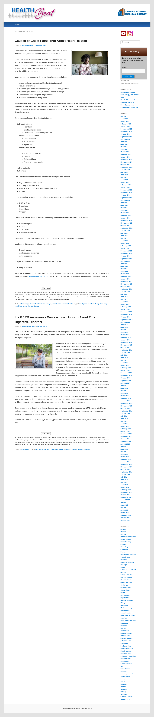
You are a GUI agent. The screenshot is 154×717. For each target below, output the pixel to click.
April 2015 (124, 454)
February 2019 (125, 337)
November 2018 (126, 345)
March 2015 (124, 457)
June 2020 (124, 297)
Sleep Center (125, 669)
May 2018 (123, 360)
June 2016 (124, 418)
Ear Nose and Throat (128, 570)
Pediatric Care (125, 646)
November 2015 (126, 436)
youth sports (125, 699)
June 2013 (124, 505)
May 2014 (123, 482)
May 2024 (123, 177)
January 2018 (125, 370)
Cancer (123, 544)
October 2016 (125, 408)
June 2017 (124, 388)
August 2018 (125, 352)
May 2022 (123, 238)
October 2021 (125, 256)
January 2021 (125, 279)
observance (25, 449)
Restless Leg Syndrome (129, 107)
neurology (124, 623)
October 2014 (125, 469)
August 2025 (125, 139)
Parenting (124, 643)
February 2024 (125, 185)
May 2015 (123, 452)
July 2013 (124, 502)
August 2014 (125, 474)
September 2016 (126, 411)
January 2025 (125, 157)
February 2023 (125, 215)
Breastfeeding (125, 542)
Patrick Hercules (40, 45)
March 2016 (124, 426)
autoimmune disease (128, 537)
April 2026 (124, 119)
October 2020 (125, 286)
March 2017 (124, 396)
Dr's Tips (123, 565)
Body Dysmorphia (127, 105)
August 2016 (125, 413)
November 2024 (126, 162)
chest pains (83, 304)
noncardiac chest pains (31, 306)
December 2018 (126, 342)
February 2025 (125, 154)
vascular (123, 694)
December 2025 (126, 129)
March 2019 (124, 335)
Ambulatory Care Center (38, 276)
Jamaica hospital (77, 449)
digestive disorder (127, 562)
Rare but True (125, 659)
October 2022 (125, 225)
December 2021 (126, 251)
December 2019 (126, 312)
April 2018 (124, 363)
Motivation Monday (127, 615)
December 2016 (126, 403)
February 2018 (125, 368)
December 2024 (126, 159)
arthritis (123, 532)
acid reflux (39, 449)
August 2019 (125, 322)
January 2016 (125, 431)
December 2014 (126, 464)
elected (123, 572)
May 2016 (123, 421)
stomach (87, 449)
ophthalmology (126, 633)
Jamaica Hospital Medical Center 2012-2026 (77, 708)
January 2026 (125, 126)
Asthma (123, 534)
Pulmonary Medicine (128, 656)
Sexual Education (126, 664)
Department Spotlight (128, 554)
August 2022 (125, 231)
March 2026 (124, 121)
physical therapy (126, 648)
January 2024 (125, 187)
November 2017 (126, 375)
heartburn (91, 304)
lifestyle (48, 304)
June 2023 (124, 205)
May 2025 (123, 147)
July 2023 (124, 203)
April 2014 (124, 485)
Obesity (123, 628)
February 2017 (125, 398)
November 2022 (126, 223)
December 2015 (126, 434)
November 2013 (126, 492)
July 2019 (124, 325)
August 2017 (125, 383)
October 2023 (125, 195)
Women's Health (67, 304)
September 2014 (126, 472)
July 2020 (124, 294)
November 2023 (126, 192)
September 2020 (126, 289)
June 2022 (124, 236)
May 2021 (123, 269)
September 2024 (126, 167)
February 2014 (125, 490)
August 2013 (125, 500)
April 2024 (124, 180)
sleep (122, 666)
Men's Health (56, 304)
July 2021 (124, 264)
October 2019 (125, 317)
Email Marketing (126, 83)
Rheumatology (125, 661)
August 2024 (125, 170)
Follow (46, 288)
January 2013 (125, 518)
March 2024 (124, 182)
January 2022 (125, 248)
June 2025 (124, 144)
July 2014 (124, 477)
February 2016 (125, 429)
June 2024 (124, 175)
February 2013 (125, 515)
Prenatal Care (125, 653)
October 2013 (125, 495)
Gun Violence (125, 590)
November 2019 (126, 314)
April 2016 (124, 424)
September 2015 (126, 441)
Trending (123, 689)
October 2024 (125, 164)
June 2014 (124, 479)
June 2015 (124, 449)
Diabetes (123, 559)
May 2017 (123, 391)
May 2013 (123, 507)
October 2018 (125, 347)
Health (43, 304)
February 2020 (125, 307)
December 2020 (126, 281)
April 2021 (124, 271)
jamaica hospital (126, 600)
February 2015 (125, 459)
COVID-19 (124, 549)
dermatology (125, 557)
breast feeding (125, 539)
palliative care (125, 641)
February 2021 (125, 276)
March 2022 (124, 243)
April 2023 (124, 210)
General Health (34, 304)
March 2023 (124, 213)
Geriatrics (124, 585)
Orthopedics (125, 636)
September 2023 (126, 198)
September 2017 (126, 380)
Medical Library (126, 608)
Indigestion (99, 304)
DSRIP (122, 567)
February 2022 (125, 246)
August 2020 (125, 291)
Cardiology (25, 304)
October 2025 (125, 134)
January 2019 (125, 340)
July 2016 (124, 416)
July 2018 (124, 355)
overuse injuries (126, 638)
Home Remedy (125, 595)
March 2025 (124, 152)
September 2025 (126, 137)
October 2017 (125, 378)
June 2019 (124, 327)
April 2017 (124, 393)
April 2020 (124, 302)
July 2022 (124, 233)
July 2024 (124, 172)
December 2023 (126, 190)
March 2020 (124, 304)
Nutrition (123, 626)
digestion (47, 449)
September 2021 (126, 259)
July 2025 (124, 142)
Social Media (125, 676)
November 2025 (126, 131)
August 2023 (125, 200)
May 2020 (123, 299)
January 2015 (125, 462)
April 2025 (124, 149)
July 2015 (124, 446)
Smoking (123, 671)
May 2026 (123, 116)
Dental (122, 552)
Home (17, 24)
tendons (123, 684)
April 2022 (124, 241)
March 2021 (124, 274)
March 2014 (124, 487)
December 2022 (126, 220)
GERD (61, 449)
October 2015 (125, 439)
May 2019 (123, 330)
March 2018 (124, 365)
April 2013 (124, 510)
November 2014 (126, 467)
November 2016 (126, 406)
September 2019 (126, 319)
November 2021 (126, 253)
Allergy (123, 529)
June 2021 (124, 266)
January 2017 (125, 401)
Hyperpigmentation (127, 92)
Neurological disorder (128, 620)
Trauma (123, 687)
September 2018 (126, 350)
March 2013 (124, 513)
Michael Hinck (42, 326)
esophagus (54, 449)
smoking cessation (127, 674)
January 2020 (125, 309)
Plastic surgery (126, 651)
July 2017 (124, 386)
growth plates (125, 587)
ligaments (124, 605)
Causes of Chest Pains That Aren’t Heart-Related (51, 41)
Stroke (122, 679)
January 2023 (125, 218)
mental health (125, 613)
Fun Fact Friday (126, 577)
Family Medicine (126, 575)
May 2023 (123, 208)
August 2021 (125, 261)
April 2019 (124, 332)
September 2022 (126, 228)
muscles (123, 618)
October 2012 (125, 520)
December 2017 (126, 373)
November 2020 (126, 284)
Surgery (123, 681)
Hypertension (125, 598)
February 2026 (125, 124)
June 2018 (124, 357)
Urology (123, 692)
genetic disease (126, 582)
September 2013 (126, 497)
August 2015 (125, 444)
